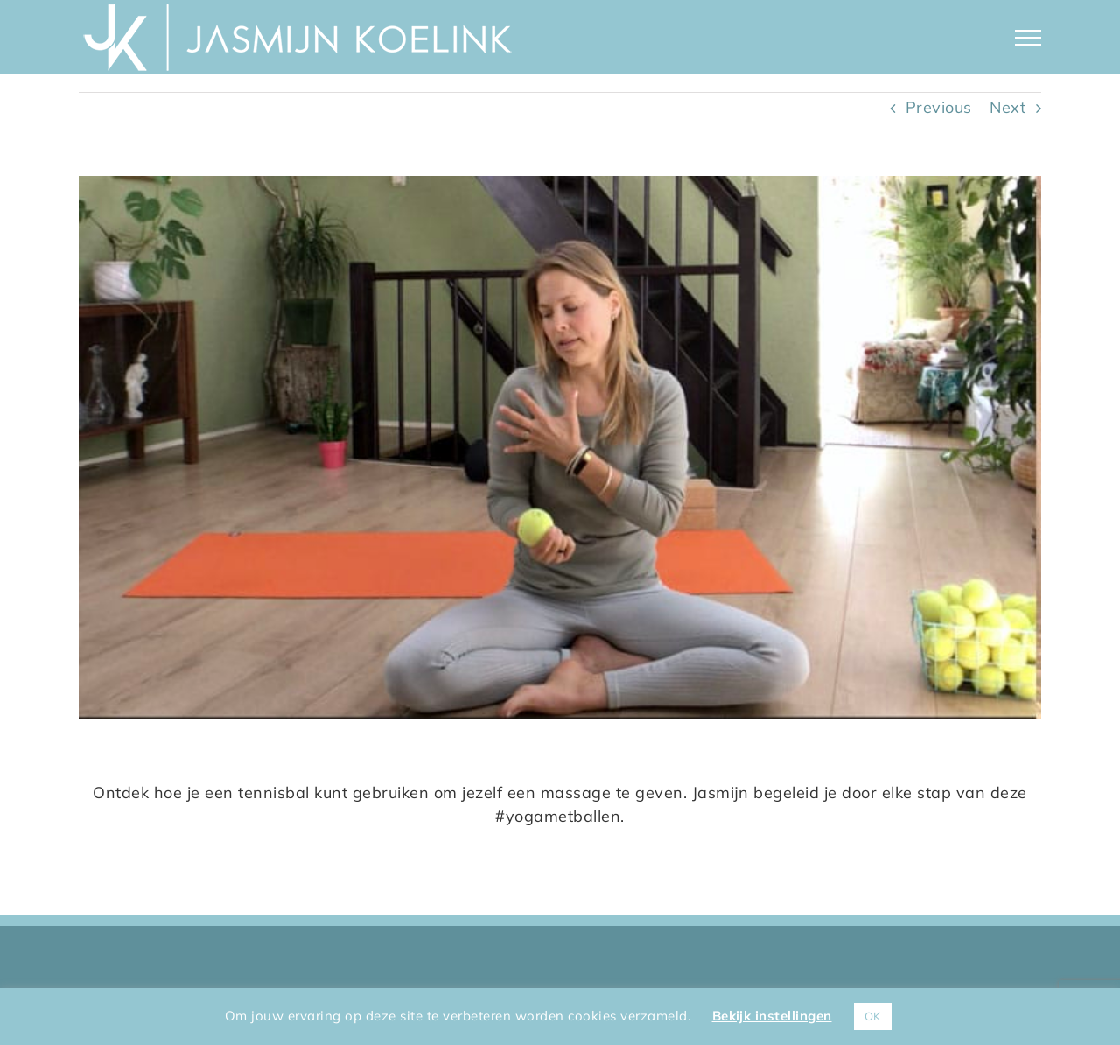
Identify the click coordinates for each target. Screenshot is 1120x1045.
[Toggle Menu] (1028, 38)
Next (1008, 107)
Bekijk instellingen (772, 1015)
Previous (939, 107)
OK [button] (872, 1016)
